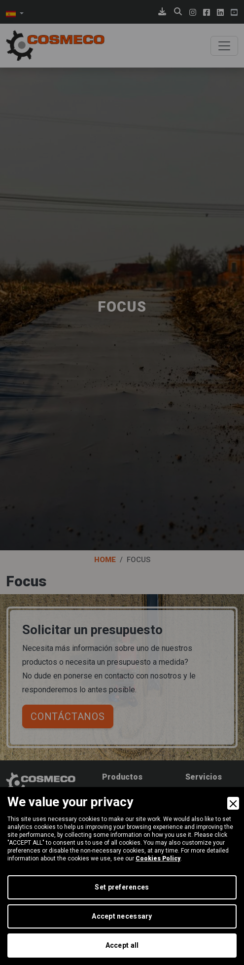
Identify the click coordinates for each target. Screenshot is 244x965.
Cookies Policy (158, 858)
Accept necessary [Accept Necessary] (122, 916)
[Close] (233, 803)
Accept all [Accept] (122, 945)
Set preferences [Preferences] (122, 887)
